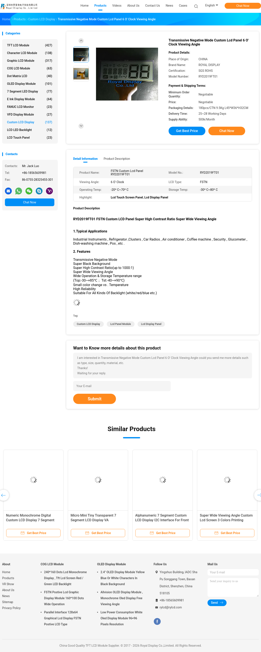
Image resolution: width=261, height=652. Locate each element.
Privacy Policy (11, 608)
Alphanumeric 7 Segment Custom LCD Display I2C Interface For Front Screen (162, 520)
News (6, 596)
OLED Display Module (29, 84)
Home (6, 572)
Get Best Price (187, 131)
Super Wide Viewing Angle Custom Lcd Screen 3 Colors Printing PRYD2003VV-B (226, 520)
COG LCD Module (29, 68)
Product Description (117, 158)
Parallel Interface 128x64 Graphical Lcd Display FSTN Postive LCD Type (62, 618)
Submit (94, 398)
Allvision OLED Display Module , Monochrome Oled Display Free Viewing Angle (122, 598)
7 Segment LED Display (29, 91)
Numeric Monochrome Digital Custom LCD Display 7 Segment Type (30, 520)
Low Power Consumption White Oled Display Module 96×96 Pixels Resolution (121, 618)
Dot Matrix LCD (29, 76)
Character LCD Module (29, 53)
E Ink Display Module (29, 99)
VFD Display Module (29, 114)
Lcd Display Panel (151, 324)
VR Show (8, 584)
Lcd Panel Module (120, 324)
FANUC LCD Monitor (29, 107)
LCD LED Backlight (29, 130)
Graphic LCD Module (29, 61)
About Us (8, 590)
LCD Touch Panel (29, 137)
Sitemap (7, 602)
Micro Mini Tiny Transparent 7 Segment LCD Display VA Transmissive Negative (93, 520)
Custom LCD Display (29, 122)
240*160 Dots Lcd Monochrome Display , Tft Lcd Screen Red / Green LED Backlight (65, 578)
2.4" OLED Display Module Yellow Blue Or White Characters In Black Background (123, 578)
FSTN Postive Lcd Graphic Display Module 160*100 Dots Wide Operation (64, 598)
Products (8, 578)
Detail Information (85, 158)
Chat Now (242, 5)
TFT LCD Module (29, 45)
